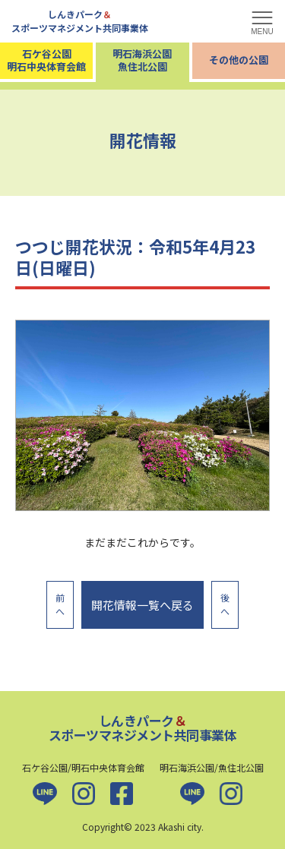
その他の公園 (238, 59)
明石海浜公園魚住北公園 (142, 60)
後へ (225, 604)
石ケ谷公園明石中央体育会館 (46, 60)
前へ (60, 604)
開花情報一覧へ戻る (142, 605)
